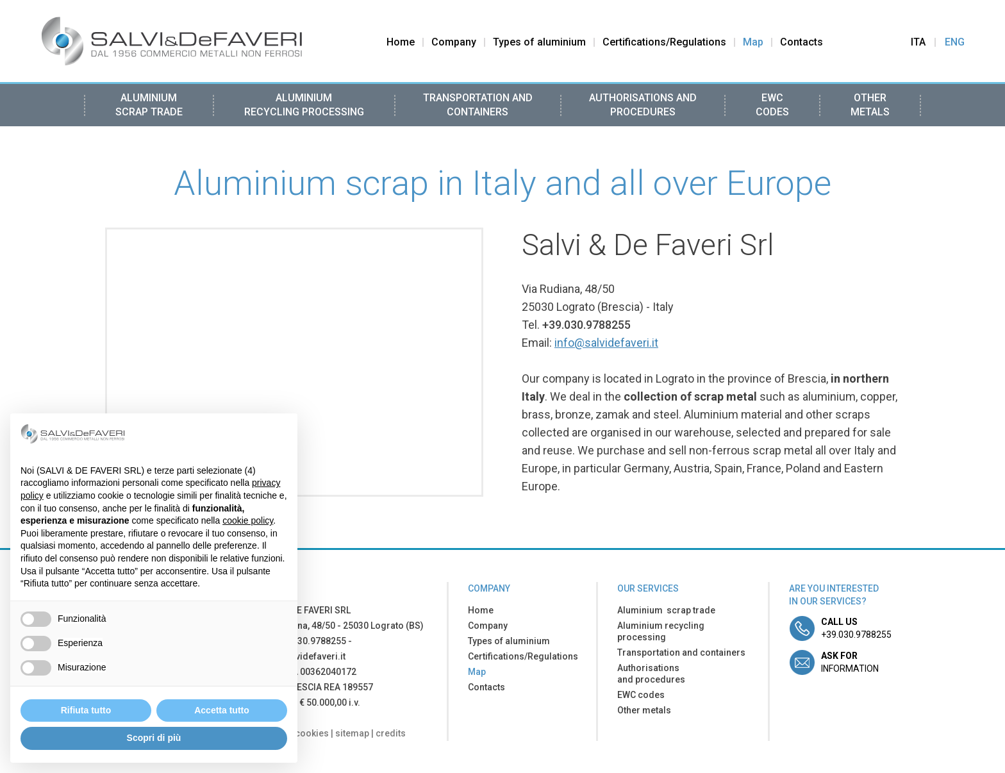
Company (453, 42)
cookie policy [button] (247, 520)
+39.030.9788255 (586, 324)
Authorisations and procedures (643, 105)
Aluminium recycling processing (304, 105)
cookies (312, 733)
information (850, 662)
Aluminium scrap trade (149, 105)
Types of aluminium (539, 42)
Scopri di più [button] (154, 738)
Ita (918, 42)
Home (400, 42)
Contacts (801, 42)
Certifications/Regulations (664, 42)
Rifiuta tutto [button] (86, 710)
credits (391, 733)
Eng (955, 42)
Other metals (870, 105)
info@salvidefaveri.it (606, 342)
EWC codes (772, 105)
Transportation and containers (478, 105)
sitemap (352, 733)
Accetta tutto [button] (221, 710)
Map (753, 42)
